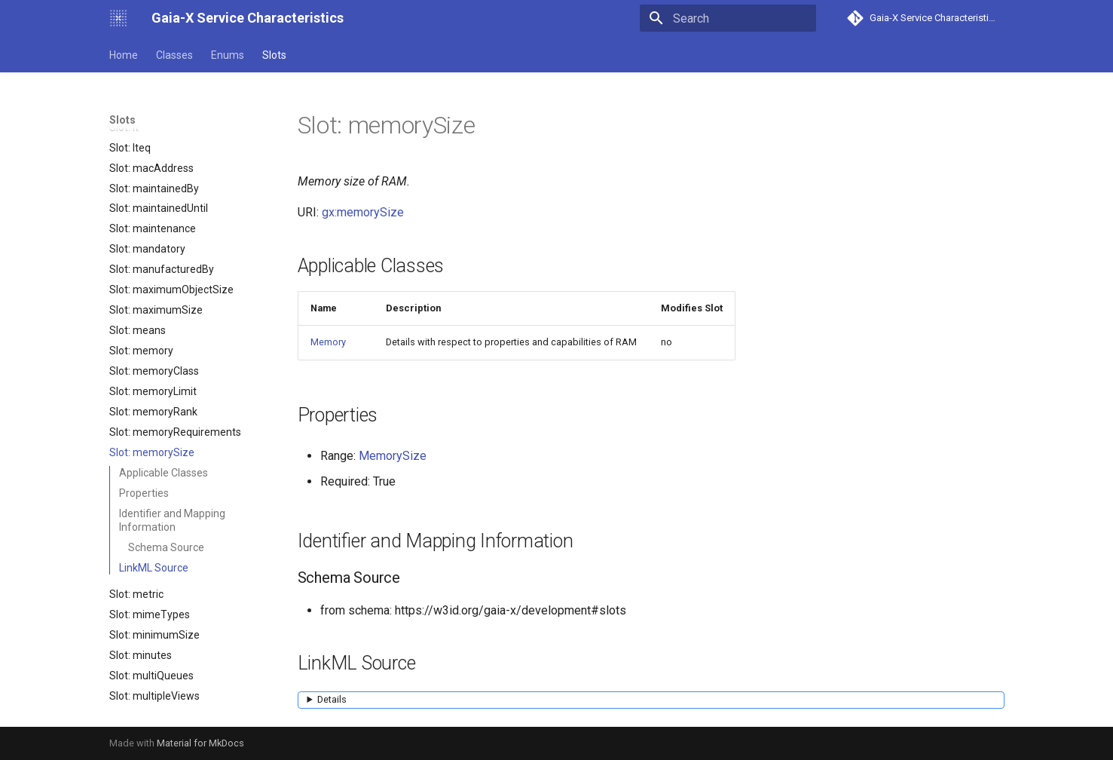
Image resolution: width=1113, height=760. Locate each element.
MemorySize (393, 456)
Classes (174, 55)
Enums (227, 55)
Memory (328, 342)
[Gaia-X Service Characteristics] (118, 18)
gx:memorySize (363, 212)
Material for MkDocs (200, 743)
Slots (274, 55)
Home (123, 55)
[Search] (728, 18)
